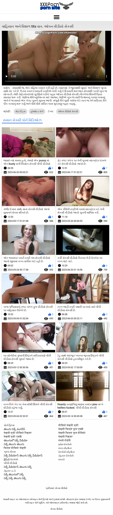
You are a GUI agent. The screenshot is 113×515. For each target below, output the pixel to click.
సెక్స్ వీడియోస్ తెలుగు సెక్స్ (18, 466)
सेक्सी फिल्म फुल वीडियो (72, 432)
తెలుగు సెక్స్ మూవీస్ (14, 429)
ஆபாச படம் (10, 470)
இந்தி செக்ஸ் (11, 459)
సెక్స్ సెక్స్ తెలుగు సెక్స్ (15, 478)
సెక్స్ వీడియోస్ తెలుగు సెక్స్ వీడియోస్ (23, 455)
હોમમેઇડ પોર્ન (37, 111)
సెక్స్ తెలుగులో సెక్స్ (14, 474)
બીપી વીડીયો (10, 463)
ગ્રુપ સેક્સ (10, 451)
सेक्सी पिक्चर (65, 436)
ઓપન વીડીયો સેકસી (68, 111)
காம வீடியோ (65, 447)
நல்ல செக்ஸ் (65, 444)
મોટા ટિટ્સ (20, 111)
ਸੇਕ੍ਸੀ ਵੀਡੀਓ (64, 440)
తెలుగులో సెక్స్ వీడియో (16, 440)
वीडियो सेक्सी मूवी (68, 425)
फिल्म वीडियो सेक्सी (15, 447)
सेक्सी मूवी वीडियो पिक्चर (18, 432)
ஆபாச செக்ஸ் (66, 455)
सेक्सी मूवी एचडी (13, 436)
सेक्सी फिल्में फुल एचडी (71, 429)
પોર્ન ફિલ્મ (9, 425)
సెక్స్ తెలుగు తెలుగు (14, 444)
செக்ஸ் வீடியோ (66, 451)
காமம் (61, 459)
